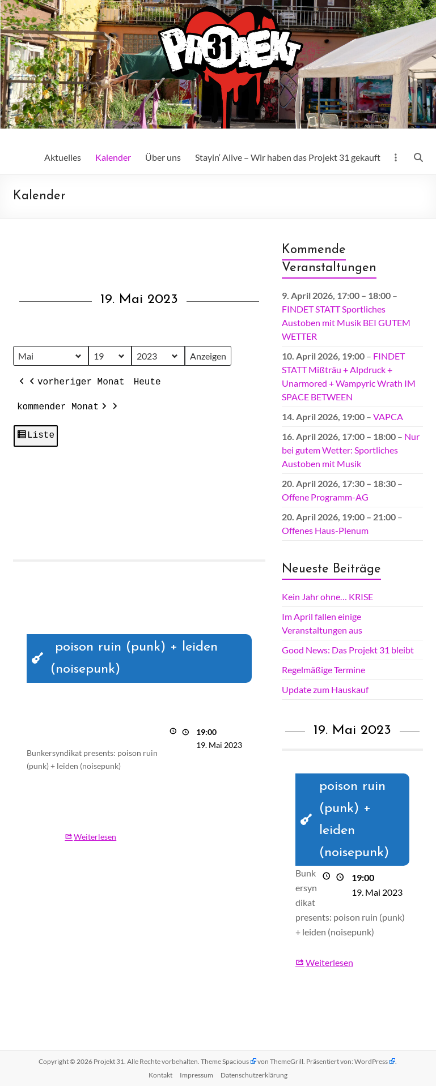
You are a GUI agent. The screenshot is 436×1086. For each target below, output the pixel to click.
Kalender (113, 157)
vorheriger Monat (76, 383)
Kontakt (160, 1075)
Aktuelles (62, 157)
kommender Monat (63, 407)
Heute (147, 383)
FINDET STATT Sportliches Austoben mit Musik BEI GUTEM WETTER (346, 322)
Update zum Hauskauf (325, 689)
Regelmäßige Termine (323, 669)
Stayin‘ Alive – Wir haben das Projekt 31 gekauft (287, 157)
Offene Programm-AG (325, 496)
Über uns (163, 157)
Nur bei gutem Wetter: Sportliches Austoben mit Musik (351, 450)
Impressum (196, 1075)
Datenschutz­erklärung (254, 1075)
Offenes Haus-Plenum (325, 530)
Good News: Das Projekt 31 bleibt (348, 649)
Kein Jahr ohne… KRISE (327, 596)
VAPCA (388, 416)
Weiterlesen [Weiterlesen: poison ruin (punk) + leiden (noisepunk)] (95, 836)
